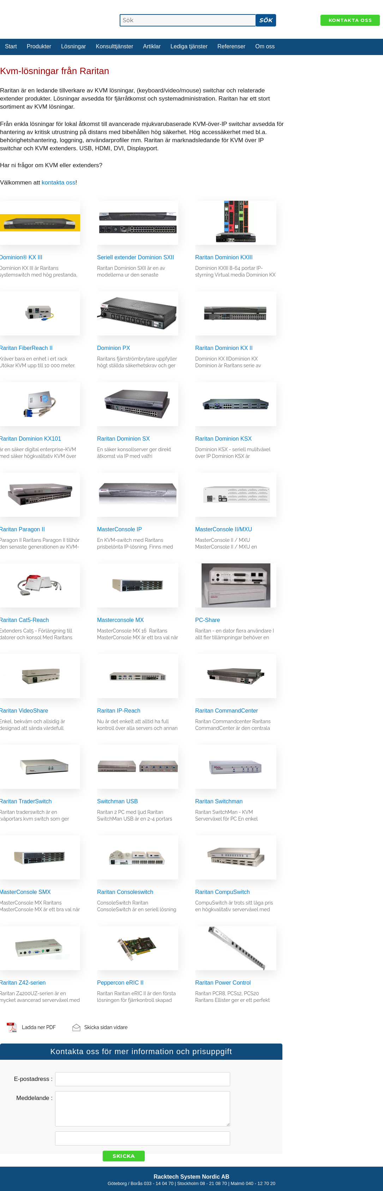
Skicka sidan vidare (106, 1027)
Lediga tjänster (189, 46)
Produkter (39, 46)
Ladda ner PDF (39, 1027)
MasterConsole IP (119, 529)
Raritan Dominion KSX (223, 439)
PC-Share (207, 620)
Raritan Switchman (219, 801)
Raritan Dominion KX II (224, 348)
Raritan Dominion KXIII (224, 257)
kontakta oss (58, 182)
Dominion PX (113, 348)
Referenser (231, 46)
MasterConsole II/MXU (223, 529)
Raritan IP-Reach (118, 711)
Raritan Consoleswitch (125, 892)
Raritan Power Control (223, 983)
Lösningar (73, 46)
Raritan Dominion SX (123, 439)
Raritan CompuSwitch (222, 892)
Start (11, 46)
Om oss (265, 46)
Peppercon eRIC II (120, 983)
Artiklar (152, 46)
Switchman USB (117, 801)
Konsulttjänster (114, 46)
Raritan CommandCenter (226, 711)
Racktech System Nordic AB (191, 1177)
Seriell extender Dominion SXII (135, 257)
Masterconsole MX (120, 620)
